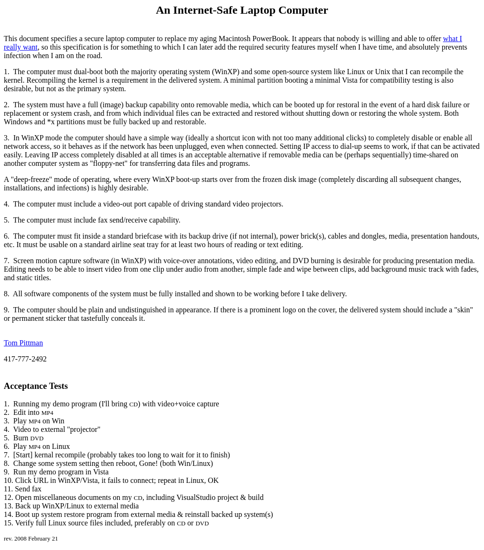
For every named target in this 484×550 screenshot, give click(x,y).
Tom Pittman (23, 343)
